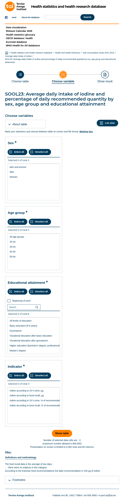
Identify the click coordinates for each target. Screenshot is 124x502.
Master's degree (33, 350)
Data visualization (16, 27)
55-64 (33, 256)
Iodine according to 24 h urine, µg (33, 390)
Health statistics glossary (20, 34)
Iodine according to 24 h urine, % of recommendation (33, 400)
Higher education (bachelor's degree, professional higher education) (33, 345)
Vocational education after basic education (33, 335)
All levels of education (33, 320)
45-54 (33, 251)
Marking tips (86, 131)
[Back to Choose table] (20, 76)
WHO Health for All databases (23, 45)
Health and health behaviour (67, 53)
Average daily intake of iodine (18, 56)
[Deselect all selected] (39, 152)
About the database (30, 17)
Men (33, 171)
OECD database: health (19, 38)
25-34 (33, 241)
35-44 (33, 246)
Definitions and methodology (20, 457)
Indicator (15, 366)
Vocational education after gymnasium (33, 340)
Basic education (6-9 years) (33, 325)
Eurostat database (16, 42)
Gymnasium (33, 330)
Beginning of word (21, 300)
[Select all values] (17, 152)
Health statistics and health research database (31, 53)
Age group (16, 213)
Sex (11, 143)
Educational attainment (26, 282)
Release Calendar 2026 (19, 31)
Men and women (33, 167)
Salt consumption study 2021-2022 (98, 53)
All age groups (33, 236)
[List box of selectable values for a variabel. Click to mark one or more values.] (33, 182)
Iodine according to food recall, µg (33, 395)
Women (33, 176)
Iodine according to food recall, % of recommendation (33, 405)
